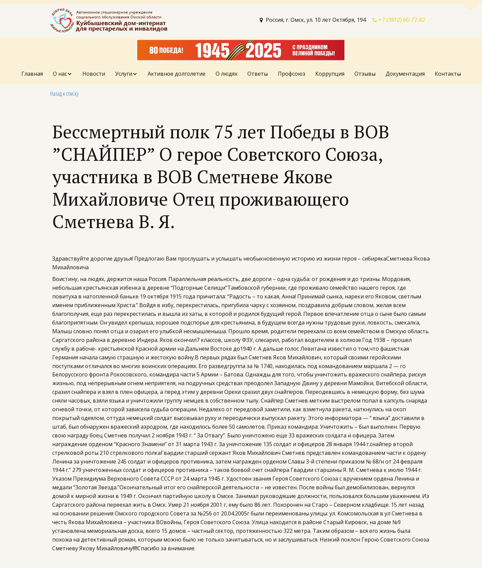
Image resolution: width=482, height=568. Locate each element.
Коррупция (329, 73)
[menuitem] (32, 74)
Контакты (448, 73)
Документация (405, 73)
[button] (62, 74)
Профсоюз (291, 73)
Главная (32, 73)
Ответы (257, 73)
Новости (93, 73)
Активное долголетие (177, 73)
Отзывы (365, 73)
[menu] (241, 74)
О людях (226, 73)
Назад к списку (64, 93)
